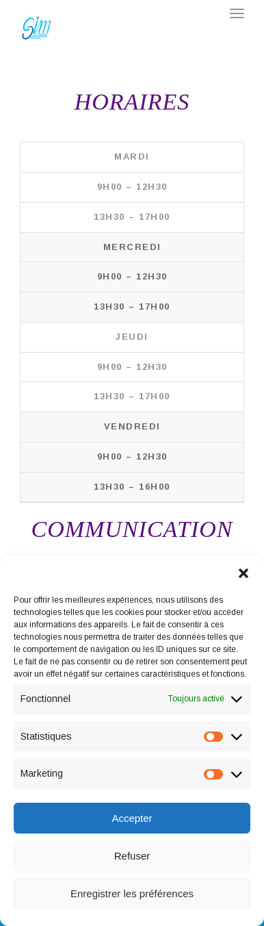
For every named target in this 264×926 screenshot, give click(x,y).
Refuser (132, 856)
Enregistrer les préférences (132, 893)
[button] (243, 573)
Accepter (131, 818)
